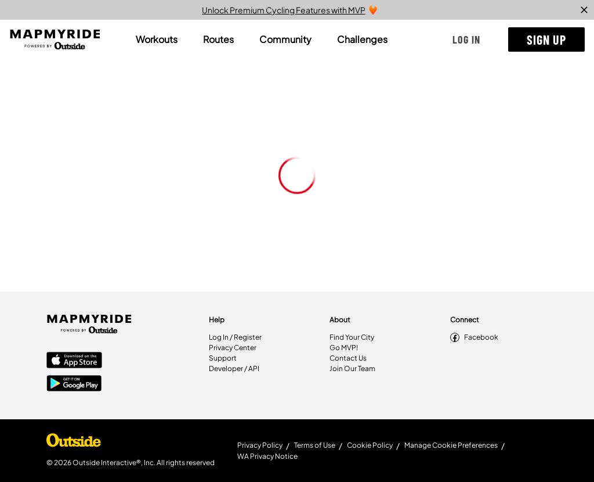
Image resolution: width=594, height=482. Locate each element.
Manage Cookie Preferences (451, 445)
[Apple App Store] (74, 361)
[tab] (156, 39)
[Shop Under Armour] (73, 443)
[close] (584, 9)
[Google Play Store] (74, 384)
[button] (466, 39)
